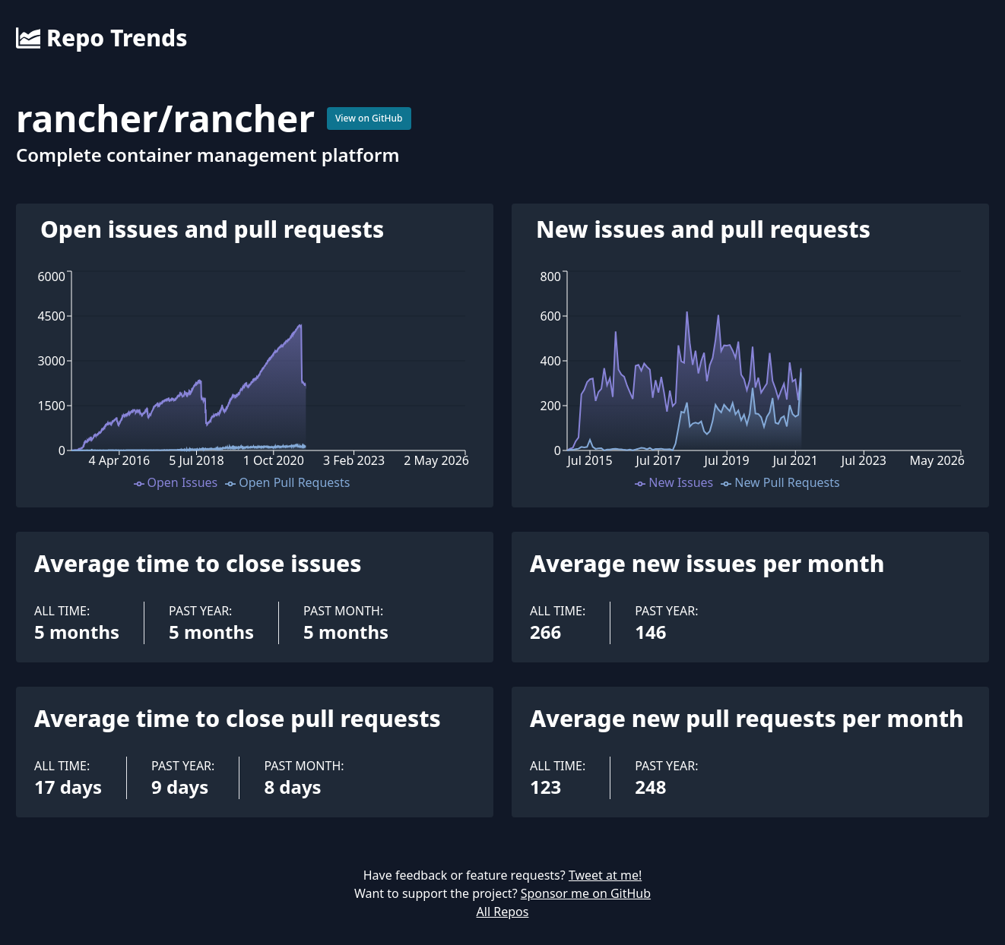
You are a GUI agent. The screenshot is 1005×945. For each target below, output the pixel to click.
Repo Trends (101, 38)
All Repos (503, 911)
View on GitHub (369, 118)
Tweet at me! (605, 875)
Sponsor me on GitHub (586, 893)
